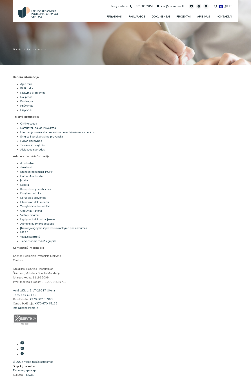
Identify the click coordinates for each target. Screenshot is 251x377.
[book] (221, 6)
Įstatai (24, 180)
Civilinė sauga (28, 124)
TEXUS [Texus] (29, 375)
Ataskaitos (27, 163)
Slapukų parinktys (24, 366)
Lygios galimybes (31, 141)
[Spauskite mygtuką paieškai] (216, 6)
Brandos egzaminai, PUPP (36, 172)
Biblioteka (26, 88)
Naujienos (26, 97)
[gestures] (226, 6)
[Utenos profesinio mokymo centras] (38, 12)
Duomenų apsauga (24, 370)
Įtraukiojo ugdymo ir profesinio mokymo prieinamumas (53, 228)
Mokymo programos (32, 93)
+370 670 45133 (45, 304)
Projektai (26, 110)
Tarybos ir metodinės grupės (38, 241)
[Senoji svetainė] (119, 6)
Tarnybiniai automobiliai (35, 206)
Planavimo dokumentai (34, 202)
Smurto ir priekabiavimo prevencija (41, 137)
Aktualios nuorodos (32, 150)
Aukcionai (26, 167)
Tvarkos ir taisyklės (32, 145)
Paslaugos (27, 101)
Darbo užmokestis (31, 176)
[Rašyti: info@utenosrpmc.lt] (170, 6)
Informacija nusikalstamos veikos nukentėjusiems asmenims (57, 132)
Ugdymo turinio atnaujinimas (37, 219)
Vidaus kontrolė (30, 237)
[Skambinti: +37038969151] (141, 6)
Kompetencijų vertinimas (35, 189)
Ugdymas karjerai (31, 211)
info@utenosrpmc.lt (25, 308)
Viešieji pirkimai (29, 215)
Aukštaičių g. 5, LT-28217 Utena (34, 291)
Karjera (24, 185)
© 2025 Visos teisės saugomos (33, 362)
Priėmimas (26, 106)
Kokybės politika (30, 193)
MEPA (24, 232)
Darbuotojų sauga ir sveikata (38, 128)
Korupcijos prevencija (33, 198)
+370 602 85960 (41, 299)
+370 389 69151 (24, 295)
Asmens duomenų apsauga (37, 224)
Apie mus (26, 84)
